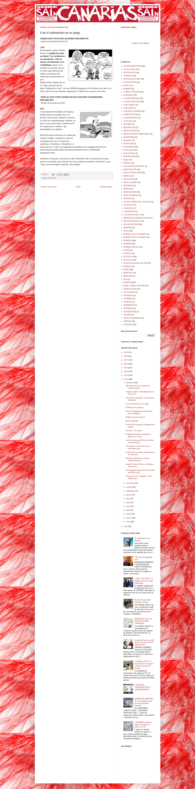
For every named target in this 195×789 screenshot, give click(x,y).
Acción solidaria (129, 69)
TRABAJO (127, 302)
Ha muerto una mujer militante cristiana (143, 601)
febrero (129, 518)
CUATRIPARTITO (130, 118)
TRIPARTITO (128, 305)
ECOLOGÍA (128, 144)
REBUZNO (52, 178)
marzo (128, 514)
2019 (126, 352)
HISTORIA (127, 186)
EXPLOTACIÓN (129, 169)
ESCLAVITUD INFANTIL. (134, 166)
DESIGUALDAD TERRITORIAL (136, 134)
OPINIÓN (127, 228)
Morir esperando (132, 421)
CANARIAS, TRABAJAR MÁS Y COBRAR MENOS (143, 687)
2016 (126, 364)
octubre (129, 487)
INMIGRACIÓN (129, 192)
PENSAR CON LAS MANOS (135, 234)
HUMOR (126, 189)
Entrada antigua (106, 187)
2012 (126, 379)
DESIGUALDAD (130, 131)
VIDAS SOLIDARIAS (132, 318)
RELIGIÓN (127, 276)
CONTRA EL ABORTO (132, 111)
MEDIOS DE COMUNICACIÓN (136, 218)
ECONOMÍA (128, 147)
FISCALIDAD (129, 179)
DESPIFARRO (129, 137)
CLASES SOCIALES (131, 102)
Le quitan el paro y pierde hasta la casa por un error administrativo (144, 642)
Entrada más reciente (49, 187)
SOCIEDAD (128, 295)
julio (128, 499)
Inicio (78, 187)
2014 (126, 371)
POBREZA (127, 240)
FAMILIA (127, 176)
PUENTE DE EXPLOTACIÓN (135, 263)
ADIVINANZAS (129, 73)
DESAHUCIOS (129, 127)
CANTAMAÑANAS (131, 98)
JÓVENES (127, 199)
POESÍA (126, 250)
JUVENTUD (128, 205)
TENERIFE (127, 299)
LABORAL (127, 208)
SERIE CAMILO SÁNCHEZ (134, 286)
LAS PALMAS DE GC (132, 215)
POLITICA (127, 253)
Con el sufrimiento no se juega (137, 404)
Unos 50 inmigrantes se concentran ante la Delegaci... (139, 412)
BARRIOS (127, 89)
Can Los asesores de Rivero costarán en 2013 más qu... (140, 441)
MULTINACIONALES (132, 221)
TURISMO (127, 308)
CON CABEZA (129, 105)
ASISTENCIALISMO (131, 79)
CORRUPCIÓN (129, 114)
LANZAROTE (129, 211)
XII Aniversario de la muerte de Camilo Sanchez (138, 387)
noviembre (130, 483)
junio (128, 502)
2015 (126, 368)
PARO (125, 231)
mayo (128, 506)
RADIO (126, 270)
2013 (126, 375)
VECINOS (127, 315)
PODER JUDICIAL (131, 247)
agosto (129, 495)
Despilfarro (127, 140)
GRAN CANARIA (130, 182)
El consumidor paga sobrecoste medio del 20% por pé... (140, 471)
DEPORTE (127, 124)
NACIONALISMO (130, 224)
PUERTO (127, 266)
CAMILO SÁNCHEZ (131, 92)
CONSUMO (128, 108)
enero (128, 522)
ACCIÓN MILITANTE (132, 66)
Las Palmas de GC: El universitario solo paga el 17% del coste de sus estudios (144, 664)
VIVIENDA (128, 325)
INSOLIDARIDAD (130, 195)
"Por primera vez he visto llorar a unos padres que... (138, 447)
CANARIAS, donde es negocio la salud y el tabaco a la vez (143, 724)
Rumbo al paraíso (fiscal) (135, 417)
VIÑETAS (127, 321)
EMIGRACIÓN (129, 156)
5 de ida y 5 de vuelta (134, 431)
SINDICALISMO (130, 289)
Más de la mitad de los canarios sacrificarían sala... (138, 459)
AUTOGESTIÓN (130, 82)
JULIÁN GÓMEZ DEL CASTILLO (137, 202)
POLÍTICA (127, 257)
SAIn (125, 279)
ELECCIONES (129, 153)
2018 (126, 356)
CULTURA (127, 121)
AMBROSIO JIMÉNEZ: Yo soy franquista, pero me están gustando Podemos (144, 702)
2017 (126, 360)
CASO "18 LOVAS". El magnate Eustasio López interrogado (144, 580)
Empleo (126, 160)
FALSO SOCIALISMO (132, 173)
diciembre (130, 383)
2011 (126, 526)
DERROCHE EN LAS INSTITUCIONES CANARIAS (143, 621)
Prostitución (128, 260)
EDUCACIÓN (128, 150)
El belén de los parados (134, 407)
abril (128, 510)
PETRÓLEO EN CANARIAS (134, 237)
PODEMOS (127, 244)
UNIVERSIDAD (129, 312)
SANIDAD (127, 282)
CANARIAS (128, 95)
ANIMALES (128, 76)
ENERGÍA (127, 163)
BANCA (126, 85)
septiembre (130, 491)
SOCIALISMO (129, 292)
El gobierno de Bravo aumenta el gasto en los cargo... (138, 435)
